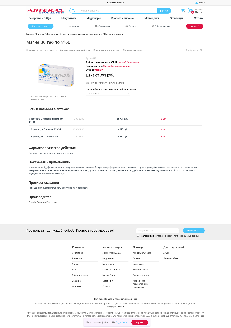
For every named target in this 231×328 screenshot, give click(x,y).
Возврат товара (140, 269)
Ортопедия (176, 19)
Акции (166, 253)
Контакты (76, 286)
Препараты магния (113, 34)
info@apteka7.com (115, 306)
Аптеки (76, 26)
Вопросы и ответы (142, 275)
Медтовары (93, 19)
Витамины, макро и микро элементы (84, 34)
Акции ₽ (195, 26)
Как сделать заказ (142, 253)
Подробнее (121, 322)
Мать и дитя (151, 19)
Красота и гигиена (122, 19)
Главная (30, 34)
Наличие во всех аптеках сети (41, 50)
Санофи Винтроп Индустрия (43, 202)
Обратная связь (163, 26)
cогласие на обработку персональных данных (177, 236)
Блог (74, 269)
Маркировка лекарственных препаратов (140, 284)
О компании (78, 253)
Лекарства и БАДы (39, 19)
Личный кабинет (171, 258)
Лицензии (77, 258)
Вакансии (76, 281)
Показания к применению (106, 50)
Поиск (164, 10)
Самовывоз (104, 26)
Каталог (40, 34)
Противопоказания (132, 50)
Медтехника (68, 19)
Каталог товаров (40, 26)
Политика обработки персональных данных (115, 299)
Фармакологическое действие (75, 50)
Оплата (132, 26)
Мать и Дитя (109, 275)
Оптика (198, 19)
